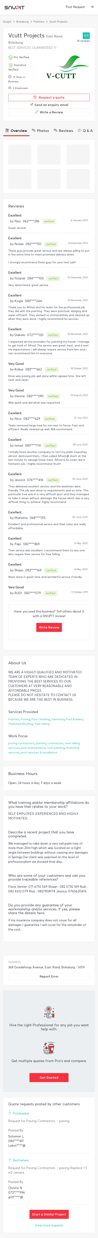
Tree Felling (42, 724)
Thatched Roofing (20, 724)
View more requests (49, 1225)
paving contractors (21, 743)
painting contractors (50, 743)
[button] (92, 7)
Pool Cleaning (40, 719)
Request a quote (49, 97)
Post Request (75, 7)
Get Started (49, 1077)
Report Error (49, 976)
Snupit (7, 21)
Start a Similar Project (49, 1214)
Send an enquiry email (49, 105)
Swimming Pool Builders (67, 719)
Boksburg (22, 21)
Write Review (49, 627)
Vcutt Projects (58, 21)
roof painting (56, 748)
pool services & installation (39, 752)
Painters (39, 21)
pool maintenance (33, 748)
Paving (25, 719)
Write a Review (49, 112)
